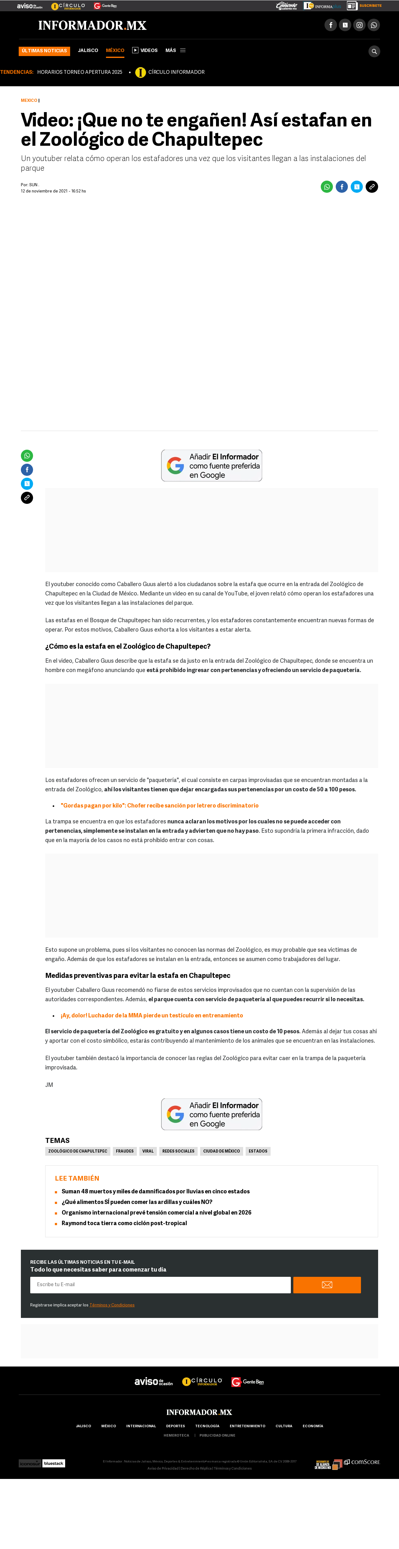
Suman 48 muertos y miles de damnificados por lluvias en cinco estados (156, 1192)
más (175, 51)
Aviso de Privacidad (163, 1469)
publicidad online (217, 1436)
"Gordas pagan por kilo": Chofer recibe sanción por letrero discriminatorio (160, 806)
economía (313, 1426)
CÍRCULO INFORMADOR (176, 72)
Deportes (175, 1426)
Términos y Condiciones (112, 1305)
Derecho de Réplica (196, 1469)
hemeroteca (176, 1436)
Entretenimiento (247, 1426)
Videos (145, 50)
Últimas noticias (44, 51)
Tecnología (207, 1426)
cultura (284, 1426)
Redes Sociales (178, 1151)
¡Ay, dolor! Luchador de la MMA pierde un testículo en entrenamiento (152, 1016)
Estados (258, 1151)
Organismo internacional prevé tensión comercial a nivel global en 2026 (157, 1213)
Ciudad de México (221, 1151)
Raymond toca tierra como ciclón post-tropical (124, 1224)
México (115, 51)
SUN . (34, 185)
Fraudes (125, 1151)
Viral (148, 1151)
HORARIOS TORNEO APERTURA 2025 (79, 72)
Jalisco (88, 51)
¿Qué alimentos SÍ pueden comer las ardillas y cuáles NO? (137, 1203)
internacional (141, 1426)
